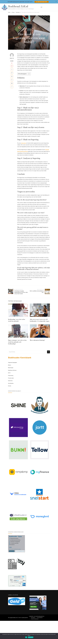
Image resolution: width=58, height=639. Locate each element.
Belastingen (10, 372)
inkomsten (23, 144)
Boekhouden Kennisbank (20, 361)
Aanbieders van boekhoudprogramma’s (36, 620)
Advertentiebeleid (34, 623)
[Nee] (56, 636)
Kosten (9, 390)
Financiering (10, 380)
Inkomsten (10, 385)
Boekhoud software (12, 374)
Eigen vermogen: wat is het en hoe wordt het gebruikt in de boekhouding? (17, 346)
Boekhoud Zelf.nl (18, 7)
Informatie (29, 31)
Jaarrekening (10, 387)
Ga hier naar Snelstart (28, 2)
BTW (9, 377)
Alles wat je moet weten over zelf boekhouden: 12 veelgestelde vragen (40, 322)
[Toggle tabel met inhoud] (28, 75)
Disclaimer (33, 622)
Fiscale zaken (11, 382)
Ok (26, 637)
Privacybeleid (39, 622)
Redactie (12, 57)
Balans (9, 369)
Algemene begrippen (12, 367)
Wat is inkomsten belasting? (38, 344)
